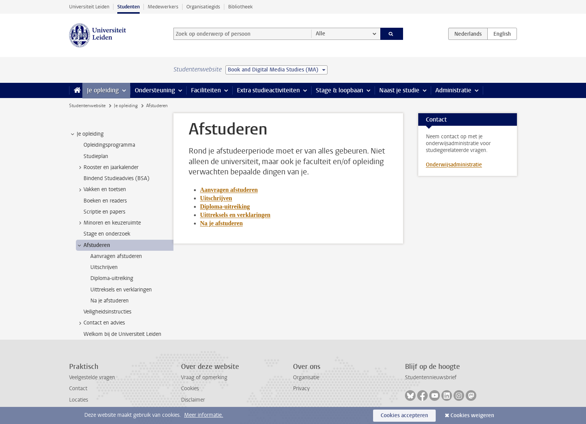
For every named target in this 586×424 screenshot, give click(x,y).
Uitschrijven (216, 198)
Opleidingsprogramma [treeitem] (109, 145)
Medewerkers (163, 6)
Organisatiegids (203, 6)
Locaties (78, 399)
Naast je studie (399, 90)
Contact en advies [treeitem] (100, 323)
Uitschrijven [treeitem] (104, 267)
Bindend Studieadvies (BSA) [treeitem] (116, 178)
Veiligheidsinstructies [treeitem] (107, 311)
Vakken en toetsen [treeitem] (101, 189)
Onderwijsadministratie (454, 164)
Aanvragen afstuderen (229, 190)
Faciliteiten (206, 90)
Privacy (301, 388)
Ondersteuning (155, 90)
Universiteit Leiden (89, 6)
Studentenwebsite (87, 106)
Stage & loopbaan (339, 90)
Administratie (453, 90)
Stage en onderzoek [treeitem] (106, 233)
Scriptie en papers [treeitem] (104, 211)
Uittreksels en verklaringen (235, 215)
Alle (320, 33)
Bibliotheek (240, 6)
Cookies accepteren (404, 415)
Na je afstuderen (221, 223)
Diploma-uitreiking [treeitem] (111, 278)
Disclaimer (193, 399)
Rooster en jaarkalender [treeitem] (107, 167)
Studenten (128, 6)
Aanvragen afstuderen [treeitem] (116, 256)
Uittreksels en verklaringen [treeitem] (121, 289)
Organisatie (306, 377)
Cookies (190, 388)
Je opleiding (103, 90)
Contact (78, 388)
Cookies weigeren (472, 415)
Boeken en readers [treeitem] (105, 200)
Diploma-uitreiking (225, 206)
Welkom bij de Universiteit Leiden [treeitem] (122, 334)
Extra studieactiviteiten (268, 90)
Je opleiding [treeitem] (86, 134)
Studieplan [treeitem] (95, 156)
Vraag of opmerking (204, 377)
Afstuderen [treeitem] (93, 245)
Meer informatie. (203, 415)
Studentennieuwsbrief (431, 377)
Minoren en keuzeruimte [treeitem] (108, 223)
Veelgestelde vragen (92, 377)
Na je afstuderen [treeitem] (109, 300)
